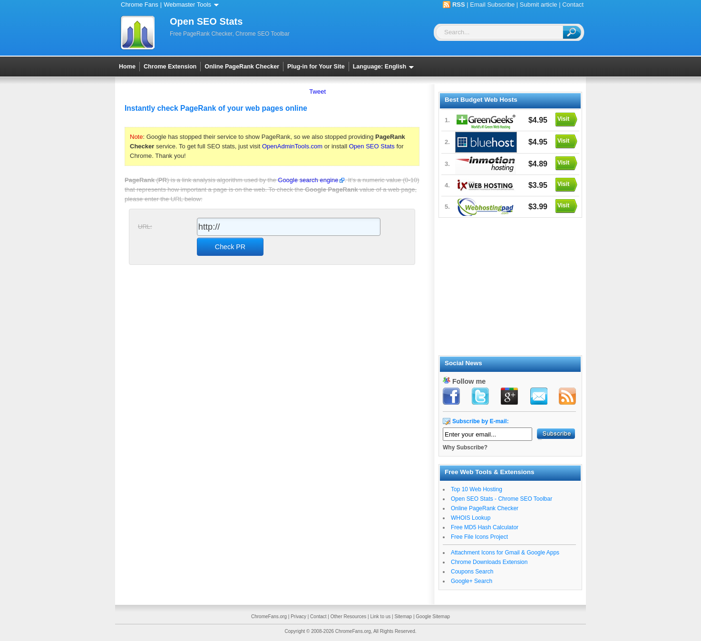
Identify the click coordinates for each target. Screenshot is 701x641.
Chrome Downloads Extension (489, 562)
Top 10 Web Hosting (476, 489)
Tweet (317, 91)
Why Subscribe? (465, 447)
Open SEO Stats (372, 146)
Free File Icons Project (479, 537)
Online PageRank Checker (241, 66)
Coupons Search (472, 571)
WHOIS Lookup (470, 518)
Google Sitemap (433, 616)
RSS (458, 4)
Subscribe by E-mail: (480, 421)
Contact (573, 4)
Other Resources (349, 616)
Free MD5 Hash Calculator (484, 527)
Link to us (380, 616)
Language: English (385, 66)
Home (127, 66)
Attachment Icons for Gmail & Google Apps (505, 552)
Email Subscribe (492, 4)
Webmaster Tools (193, 4)
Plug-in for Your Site (316, 66)
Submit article (538, 4)
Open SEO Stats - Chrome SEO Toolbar (501, 498)
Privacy (298, 616)
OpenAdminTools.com (292, 146)
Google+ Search (471, 581)
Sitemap (403, 616)
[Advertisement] (509, 284)
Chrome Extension (170, 66)
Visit (563, 119)
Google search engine (308, 180)
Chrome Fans (139, 4)
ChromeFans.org (269, 616)
